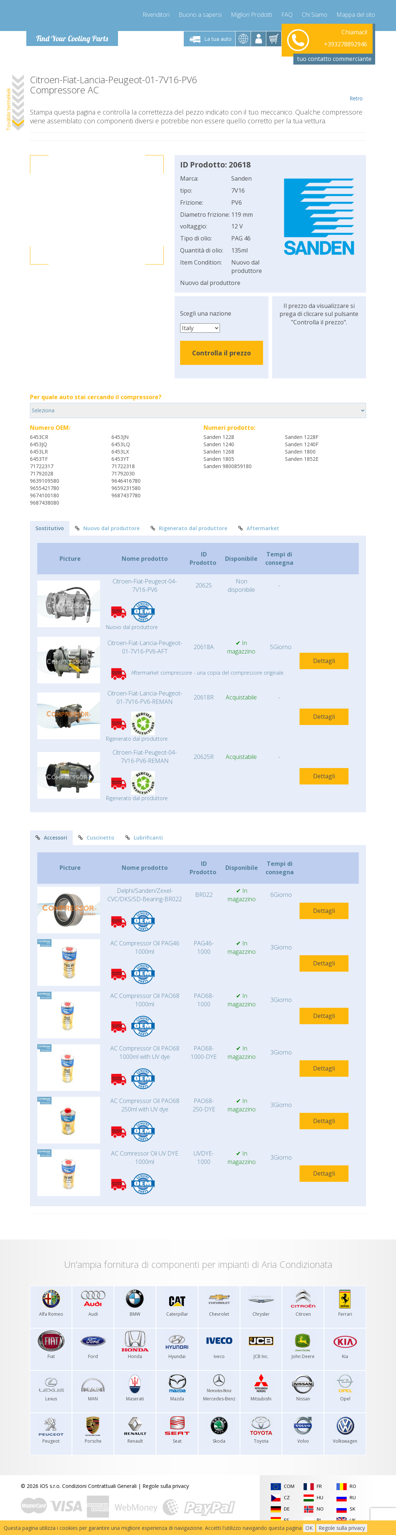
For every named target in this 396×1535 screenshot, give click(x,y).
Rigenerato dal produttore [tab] (189, 528)
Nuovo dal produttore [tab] (107, 528)
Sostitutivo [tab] (49, 528)
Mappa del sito (355, 14)
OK (309, 1527)
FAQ (287, 14)
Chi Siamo (314, 14)
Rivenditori (156, 14)
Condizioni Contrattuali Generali (99, 1485)
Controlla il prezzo (221, 352)
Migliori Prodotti (251, 14)
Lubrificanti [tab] (144, 837)
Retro (356, 88)
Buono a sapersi (200, 14)
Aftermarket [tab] (258, 528)
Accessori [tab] (51, 837)
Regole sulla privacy (165, 1485)
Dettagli (324, 661)
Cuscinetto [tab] (96, 837)
